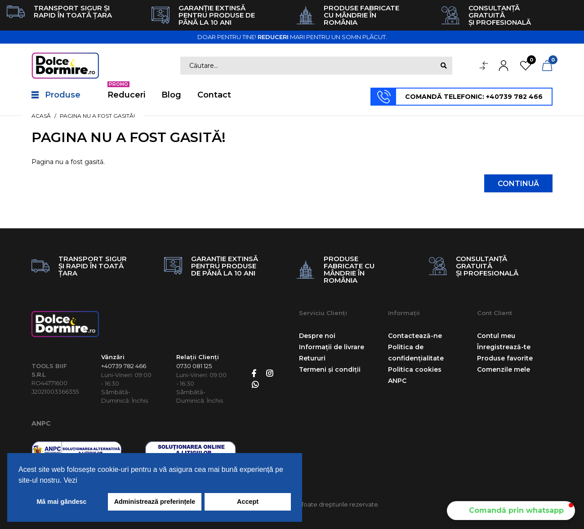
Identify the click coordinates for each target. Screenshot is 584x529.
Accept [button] (248, 501)
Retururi (312, 358)
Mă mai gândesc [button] (61, 501)
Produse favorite (505, 358)
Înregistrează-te (504, 347)
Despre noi (317, 336)
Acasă (41, 115)
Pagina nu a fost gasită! (97, 115)
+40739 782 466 (123, 365)
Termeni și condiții (330, 369)
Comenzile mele (503, 369)
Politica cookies (414, 369)
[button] (511, 510)
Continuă (518, 183)
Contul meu (496, 336)
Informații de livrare (331, 347)
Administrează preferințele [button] (155, 501)
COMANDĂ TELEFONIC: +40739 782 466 (474, 97)
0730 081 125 (194, 365)
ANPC (41, 423)
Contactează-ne (415, 336)
